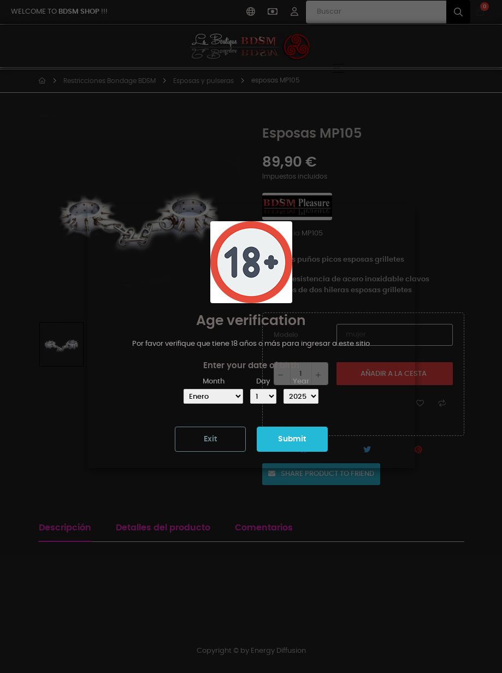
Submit (292, 439)
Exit (210, 439)
